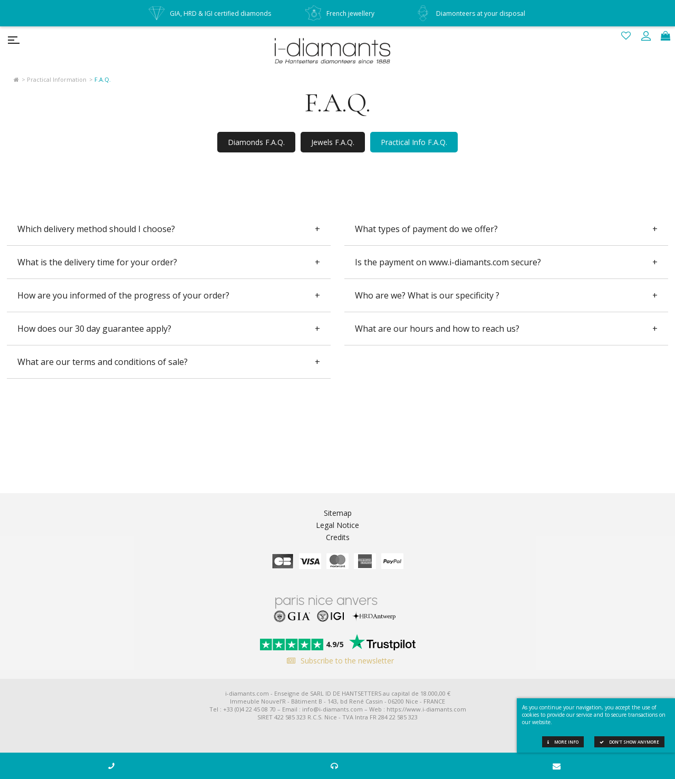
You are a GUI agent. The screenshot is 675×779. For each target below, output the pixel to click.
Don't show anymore (629, 742)
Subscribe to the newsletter (338, 661)
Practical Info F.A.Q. (414, 142)
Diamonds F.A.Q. (256, 142)
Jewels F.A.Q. (332, 142)
